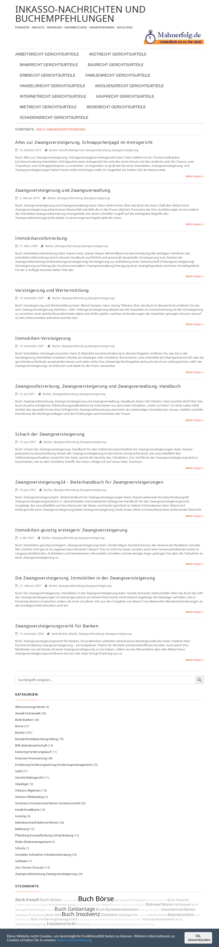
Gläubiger (22, 784)
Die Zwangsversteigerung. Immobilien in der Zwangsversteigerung (85, 578)
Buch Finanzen (178, 900)
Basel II (107, 905)
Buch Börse (96, 898)
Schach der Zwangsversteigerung (49, 434)
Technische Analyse (133, 904)
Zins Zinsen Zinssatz (29, 867)
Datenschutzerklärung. (74, 940)
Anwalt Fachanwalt (27, 713)
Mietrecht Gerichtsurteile (48, 107)
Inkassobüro (97, 924)
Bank (20, 899)
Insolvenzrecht (61, 923)
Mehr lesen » (195, 176)
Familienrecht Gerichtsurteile (117, 75)
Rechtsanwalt (158, 915)
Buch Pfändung (119, 919)
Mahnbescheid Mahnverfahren (36, 822)
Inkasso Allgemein (28, 790)
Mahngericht (128, 915)
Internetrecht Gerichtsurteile (53, 96)
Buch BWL (135, 919)
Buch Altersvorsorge (88, 904)
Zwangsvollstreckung (30, 915)
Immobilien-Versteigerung (43, 338)
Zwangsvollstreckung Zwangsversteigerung (111, 150)
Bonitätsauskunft (156, 900)
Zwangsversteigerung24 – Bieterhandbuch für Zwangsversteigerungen (89, 482)
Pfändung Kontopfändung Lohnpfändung (44, 835)
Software (21, 861)
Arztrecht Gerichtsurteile (118, 54)
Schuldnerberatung (61, 905)
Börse (19, 726)
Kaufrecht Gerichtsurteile (125, 96)
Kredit (117, 904)
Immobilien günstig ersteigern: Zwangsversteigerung (71, 530)
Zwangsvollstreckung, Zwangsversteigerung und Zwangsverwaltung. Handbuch (98, 386)
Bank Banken (60, 634)
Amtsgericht (69, 900)
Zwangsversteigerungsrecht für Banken (56, 626)
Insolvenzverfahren (178, 909)
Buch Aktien (50, 899)
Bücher (53, 150)
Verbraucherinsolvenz (158, 919)
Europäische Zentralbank (93, 919)
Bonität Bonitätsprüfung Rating (36, 739)
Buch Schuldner (134, 900)
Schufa (20, 848)
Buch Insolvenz (81, 914)
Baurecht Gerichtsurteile (116, 65)
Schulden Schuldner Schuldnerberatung (43, 854)
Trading (143, 909)
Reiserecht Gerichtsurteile (116, 107)
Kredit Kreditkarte (27, 810)
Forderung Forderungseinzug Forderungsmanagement (53, 765)
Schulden (154, 909)
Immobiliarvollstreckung (41, 238)
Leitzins (143, 915)
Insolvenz (109, 914)
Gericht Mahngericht (71, 150)
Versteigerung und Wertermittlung (52, 290)
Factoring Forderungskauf (33, 752)
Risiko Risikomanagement (33, 842)
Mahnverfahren (159, 904)
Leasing (20, 816)
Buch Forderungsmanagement (54, 919)
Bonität (43, 904)
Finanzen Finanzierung (31, 758)
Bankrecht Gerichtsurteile (49, 65)
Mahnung (22, 829)
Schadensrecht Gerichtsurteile (54, 118)
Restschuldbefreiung (119, 924)
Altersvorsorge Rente (30, 707)
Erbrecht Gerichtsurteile (47, 75)
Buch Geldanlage (75, 908)
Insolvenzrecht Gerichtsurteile (129, 86)
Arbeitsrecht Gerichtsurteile (47, 54)
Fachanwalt (182, 904)
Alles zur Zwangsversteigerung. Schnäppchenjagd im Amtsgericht (84, 142)
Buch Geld (53, 915)
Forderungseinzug (26, 904)
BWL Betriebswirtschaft (31, 745)
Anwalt (33, 899)
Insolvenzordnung (143, 924)
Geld (18, 771)
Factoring (83, 924)
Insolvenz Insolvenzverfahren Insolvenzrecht (47, 803)
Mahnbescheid (180, 914)
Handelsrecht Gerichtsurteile (52, 86)
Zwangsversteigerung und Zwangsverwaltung (62, 190)
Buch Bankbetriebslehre (117, 909)
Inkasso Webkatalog (29, 797)
